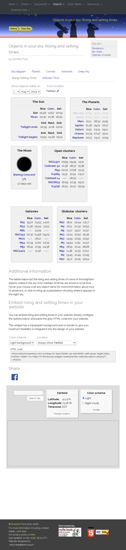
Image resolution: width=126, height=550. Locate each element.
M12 (62, 238)
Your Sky (26, 28)
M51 (22, 246)
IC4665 (55, 174)
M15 (62, 246)
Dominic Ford (18, 524)
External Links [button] (19, 9)
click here (21, 531)
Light (86, 398)
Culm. (51, 108)
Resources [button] (93, 4)
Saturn (79, 129)
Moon (34, 116)
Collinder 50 (52, 165)
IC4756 (56, 186)
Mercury (78, 113)
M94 (22, 242)
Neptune (78, 137)
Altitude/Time (50, 77)
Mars (81, 121)
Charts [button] (25, 4)
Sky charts (97, 51)
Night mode (90, 403)
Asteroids (66, 71)
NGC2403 (19, 250)
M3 (62, 242)
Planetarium (98, 48)
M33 (22, 226)
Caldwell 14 (52, 178)
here (32, 534)
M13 (62, 234)
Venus (80, 117)
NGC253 (20, 234)
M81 (22, 230)
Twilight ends (29, 126)
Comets (50, 71)
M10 (62, 259)
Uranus (79, 133)
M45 (57, 170)
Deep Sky (83, 71)
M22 (62, 222)
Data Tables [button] (75, 4)
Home (13, 28)
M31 (22, 222)
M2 (62, 254)
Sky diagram (18, 71)
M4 (62, 226)
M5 (62, 230)
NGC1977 (54, 161)
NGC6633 (54, 182)
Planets (36, 71)
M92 (61, 250)
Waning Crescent (24, 174)
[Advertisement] (63, 443)
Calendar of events (101, 55)
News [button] (12, 4)
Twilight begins (28, 137)
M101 (22, 238)
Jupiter (79, 125)
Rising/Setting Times (24, 77)
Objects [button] (58, 4)
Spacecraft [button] (41, 4)
